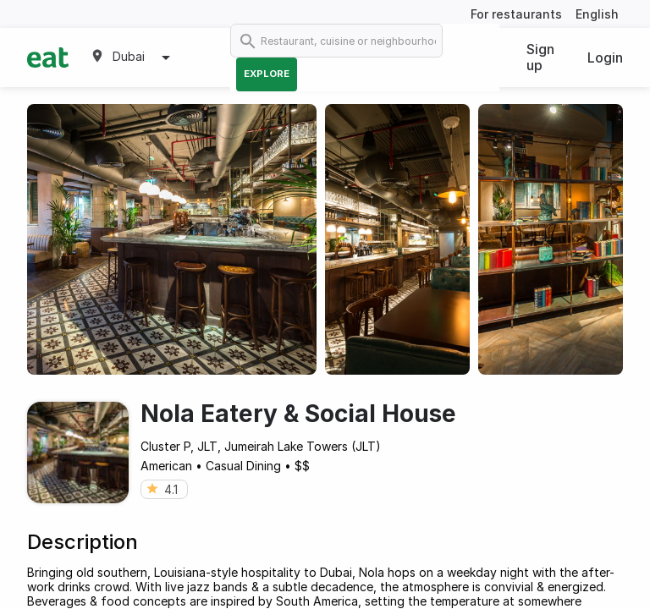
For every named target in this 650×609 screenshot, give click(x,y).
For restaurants (516, 14)
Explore (266, 74)
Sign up (540, 57)
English (597, 14)
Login (605, 57)
